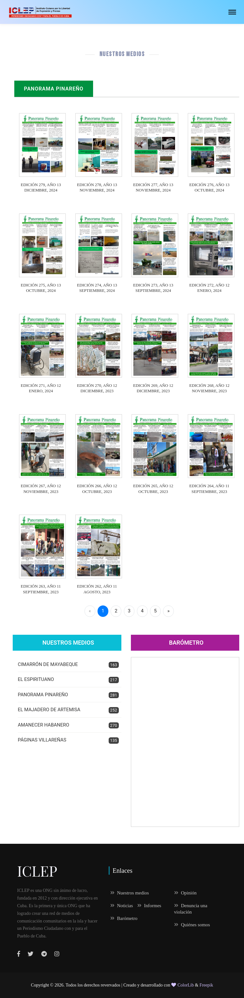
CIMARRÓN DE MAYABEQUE (68, 665)
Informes (149, 905)
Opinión (185, 892)
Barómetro (186, 642)
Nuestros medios (129, 892)
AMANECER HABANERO (68, 725)
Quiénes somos (192, 924)
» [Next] (168, 611)
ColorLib (182, 985)
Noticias (121, 905)
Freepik (206, 985)
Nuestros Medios (68, 642)
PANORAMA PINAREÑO (68, 695)
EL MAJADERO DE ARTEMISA (68, 710)
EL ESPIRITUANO (68, 679)
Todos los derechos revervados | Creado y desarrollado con (119, 985)
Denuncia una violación (190, 909)
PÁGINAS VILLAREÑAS (68, 740)
